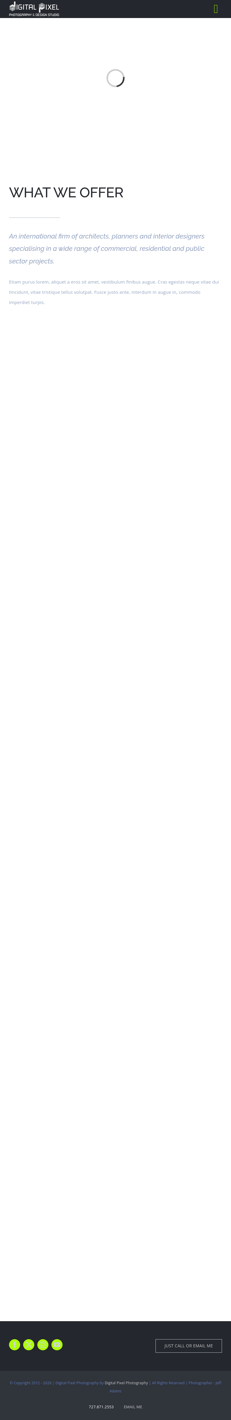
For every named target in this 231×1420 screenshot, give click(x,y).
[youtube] (57, 1344)
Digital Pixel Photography (126, 1382)
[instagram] (42, 1344)
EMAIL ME (133, 1406)
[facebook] (14, 1344)
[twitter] (28, 1344)
